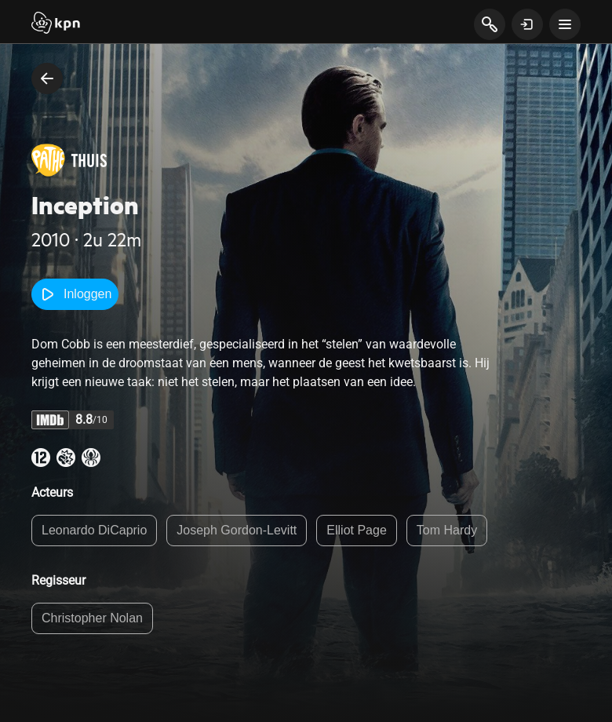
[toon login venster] (527, 24)
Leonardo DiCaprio (94, 530)
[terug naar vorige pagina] (47, 78)
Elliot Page (356, 530)
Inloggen (74, 294)
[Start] (55, 24)
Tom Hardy (447, 530)
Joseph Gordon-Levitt (237, 530)
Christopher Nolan (92, 618)
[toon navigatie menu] (565, 24)
